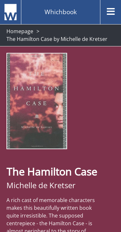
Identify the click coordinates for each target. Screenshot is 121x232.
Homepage (19, 31)
